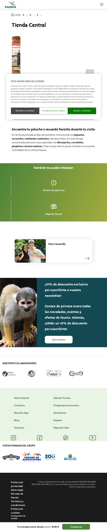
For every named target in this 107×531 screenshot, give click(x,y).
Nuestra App (21, 412)
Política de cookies (17, 510)
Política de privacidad (17, 484)
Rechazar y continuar (25, 111)
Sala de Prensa (62, 397)
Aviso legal (17, 489)
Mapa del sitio (61, 427)
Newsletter (60, 412)
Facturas (19, 427)
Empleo (58, 420)
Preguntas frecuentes (66, 405)
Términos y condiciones (18, 503)
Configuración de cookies (18, 517)
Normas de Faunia (17, 495)
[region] (53, 97)
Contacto (19, 405)
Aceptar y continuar (82, 111)
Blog (16, 420)
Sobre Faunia (21, 397)
